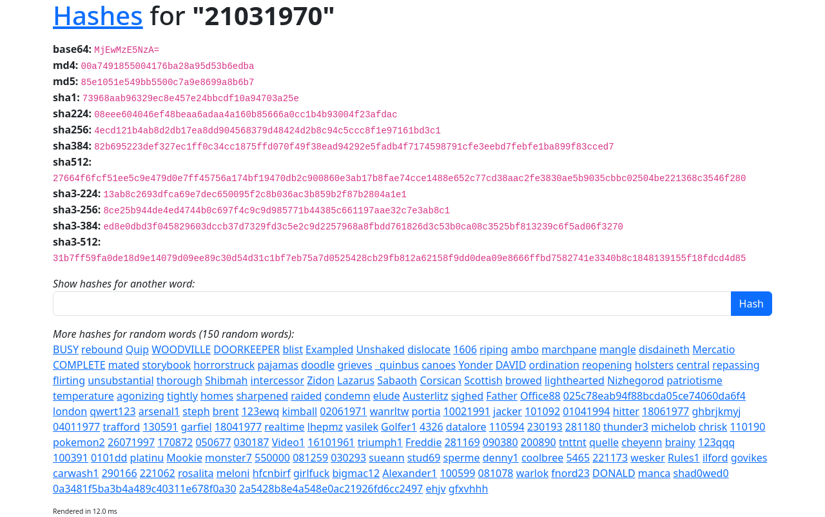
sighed (467, 396)
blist (292, 349)
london (70, 411)
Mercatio (713, 349)
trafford (121, 427)
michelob (673, 427)
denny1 (501, 458)
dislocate (429, 349)
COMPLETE (79, 365)
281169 (462, 442)
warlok (532, 473)
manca (654, 473)
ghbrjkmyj (716, 411)
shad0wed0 (701, 473)
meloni (233, 473)
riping (494, 349)
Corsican (440, 380)
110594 (507, 427)
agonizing (140, 396)
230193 (545, 427)
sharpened (262, 396)
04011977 (76, 427)
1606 (465, 349)
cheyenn (641, 442)
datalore (466, 427)
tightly (182, 396)
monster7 (228, 458)
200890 (538, 442)
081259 (310, 458)
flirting (69, 380)
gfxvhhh (469, 489)
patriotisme (694, 380)
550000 (272, 458)
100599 (457, 473)
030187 (251, 442)
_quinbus (397, 365)
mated (124, 365)
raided (306, 396)
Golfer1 (399, 427)
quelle (604, 442)
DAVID (511, 365)
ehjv (435, 489)
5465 (578, 458)
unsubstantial (120, 380)
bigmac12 (356, 473)
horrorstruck (224, 365)
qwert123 (112, 411)
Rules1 (684, 458)
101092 (542, 411)
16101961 (330, 442)
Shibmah (226, 380)
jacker (507, 411)
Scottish (483, 380)
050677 (213, 442)
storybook (166, 365)
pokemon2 (79, 442)
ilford (715, 458)
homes (216, 396)
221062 (157, 473)
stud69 (423, 458)
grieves (354, 365)
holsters (654, 365)
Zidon (321, 380)
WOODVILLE (181, 349)
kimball (299, 411)
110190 (747, 427)
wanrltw (389, 411)
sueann (386, 458)
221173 (610, 458)
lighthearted (575, 380)
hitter (626, 411)
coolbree (542, 458)
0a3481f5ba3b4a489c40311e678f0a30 (145, 489)
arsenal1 (159, 411)
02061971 (343, 411)
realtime (284, 427)
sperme (461, 458)
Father (502, 396)
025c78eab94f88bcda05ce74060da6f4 (654, 396)
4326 (431, 427)
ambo (525, 349)
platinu (147, 458)
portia (425, 411)
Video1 (288, 442)
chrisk (713, 427)
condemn (348, 396)
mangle (617, 349)
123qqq (716, 442)
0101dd (109, 458)
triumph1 (380, 442)
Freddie (423, 442)
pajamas (277, 365)
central (693, 365)
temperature (83, 396)
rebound (101, 349)
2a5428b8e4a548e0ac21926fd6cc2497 (331, 489)
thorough (179, 380)
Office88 (540, 396)
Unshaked (380, 349)
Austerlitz (426, 396)
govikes (749, 458)
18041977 (238, 427)
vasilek (361, 427)
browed (523, 380)
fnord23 (570, 473)
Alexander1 (409, 473)
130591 (160, 427)
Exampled (329, 349)
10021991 (466, 411)
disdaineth (664, 349)
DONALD (614, 473)
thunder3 (625, 427)
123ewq (261, 411)
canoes (439, 365)
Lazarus (355, 380)
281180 (583, 427)
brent (226, 411)
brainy (680, 442)
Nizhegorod (635, 380)
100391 (70, 458)
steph (195, 411)
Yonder (475, 365)
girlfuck (311, 473)
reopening (607, 365)
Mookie (184, 458)
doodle (318, 365)
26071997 (131, 442)
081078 (496, 473)
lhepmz (325, 427)
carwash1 (76, 473)
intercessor (277, 380)
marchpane (569, 349)
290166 (119, 473)
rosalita (196, 473)
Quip (137, 349)
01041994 (586, 411)
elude (386, 396)
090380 (500, 442)
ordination (554, 365)
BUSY (66, 349)
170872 (175, 442)
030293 (348, 458)
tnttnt (573, 442)
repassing (735, 365)
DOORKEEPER (246, 349)
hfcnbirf (272, 473)
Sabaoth (397, 380)
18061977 (665, 411)
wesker (647, 458)
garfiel (196, 427)
